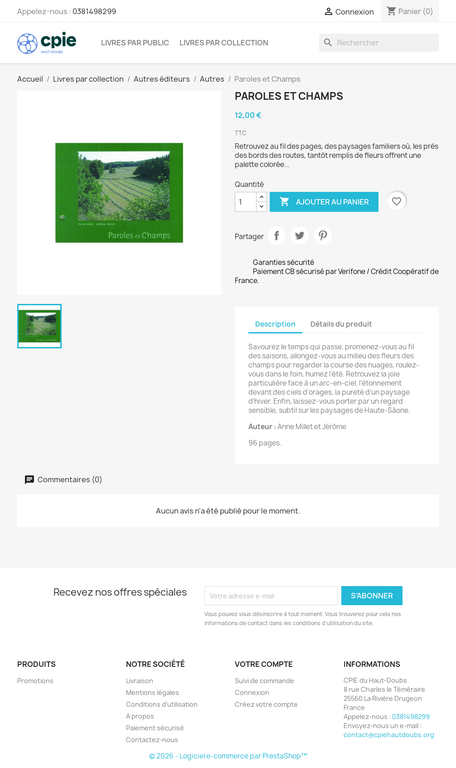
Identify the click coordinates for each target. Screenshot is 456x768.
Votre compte (264, 664)
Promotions (35, 680)
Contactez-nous (152, 739)
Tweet (300, 235)
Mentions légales (152, 692)
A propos (140, 716)
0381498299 (94, 11)
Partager (276, 235)
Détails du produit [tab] (341, 324)
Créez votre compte (266, 704)
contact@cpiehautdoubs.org (389, 734)
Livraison (139, 680)
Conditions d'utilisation (162, 704)
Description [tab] (275, 324)
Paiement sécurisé (155, 728)
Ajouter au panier (324, 202)
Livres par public (135, 43)
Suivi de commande (264, 680)
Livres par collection (223, 43)
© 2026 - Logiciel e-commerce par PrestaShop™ (228, 756)
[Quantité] (246, 202)
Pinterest (323, 235)
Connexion (252, 692)
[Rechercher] (379, 43)
